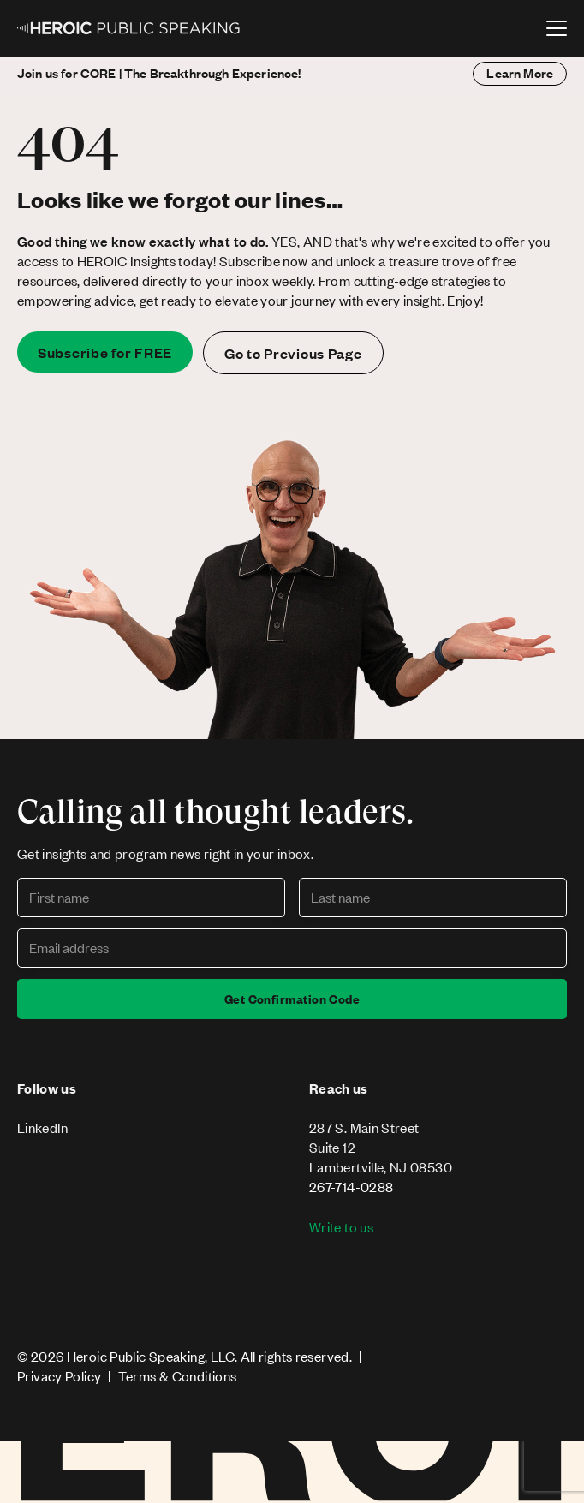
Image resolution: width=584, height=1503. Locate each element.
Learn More (519, 72)
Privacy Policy (59, 1376)
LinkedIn (43, 1127)
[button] (556, 28)
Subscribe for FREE (105, 352)
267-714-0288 (351, 1187)
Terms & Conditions (177, 1376)
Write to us (341, 1227)
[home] (129, 28)
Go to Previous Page (293, 352)
